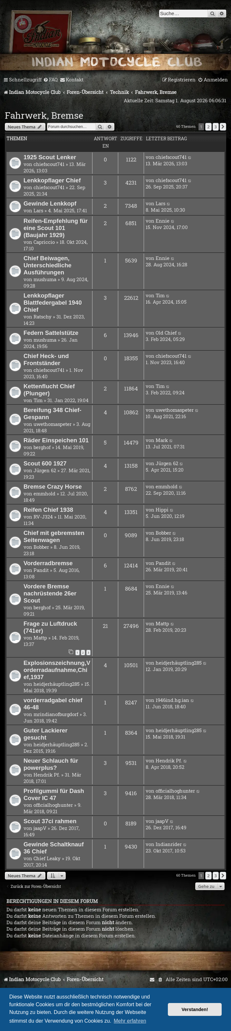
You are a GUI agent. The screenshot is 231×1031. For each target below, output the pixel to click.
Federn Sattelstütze (51, 332)
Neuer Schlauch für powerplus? (51, 764)
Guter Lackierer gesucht (46, 734)
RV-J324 (43, 516)
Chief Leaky (47, 858)
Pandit (41, 570)
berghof (42, 447)
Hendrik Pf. (47, 774)
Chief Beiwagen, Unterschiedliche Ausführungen (48, 265)
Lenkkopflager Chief (52, 180)
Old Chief (166, 332)
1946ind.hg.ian (172, 700)
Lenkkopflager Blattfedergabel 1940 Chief (53, 302)
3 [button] (216, 127)
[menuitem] (50, 79)
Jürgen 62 (45, 470)
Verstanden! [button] (195, 1009)
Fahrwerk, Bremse (44, 115)
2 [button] (208, 127)
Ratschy (43, 316)
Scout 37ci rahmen (50, 821)
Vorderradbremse (48, 563)
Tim (160, 295)
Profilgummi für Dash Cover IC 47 (54, 794)
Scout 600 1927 (45, 463)
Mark (162, 440)
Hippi (162, 509)
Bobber (41, 547)
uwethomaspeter (53, 424)
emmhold (44, 493)
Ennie (162, 220)
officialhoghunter (53, 805)
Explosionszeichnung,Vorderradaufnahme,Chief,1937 (57, 669)
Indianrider (169, 844)
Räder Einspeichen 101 (56, 440)
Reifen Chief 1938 (48, 509)
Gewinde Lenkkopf (50, 203)
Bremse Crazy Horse (53, 486)
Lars (38, 210)
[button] (223, 127)
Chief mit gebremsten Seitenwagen (54, 536)
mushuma (45, 279)
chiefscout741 (49, 164)
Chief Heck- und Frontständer (46, 359)
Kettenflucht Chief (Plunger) (49, 390)
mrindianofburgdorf (56, 714)
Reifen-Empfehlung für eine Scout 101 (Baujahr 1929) (56, 227)
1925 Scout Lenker (50, 157)
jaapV (40, 828)
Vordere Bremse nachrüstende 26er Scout (50, 593)
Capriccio (44, 242)
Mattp (40, 637)
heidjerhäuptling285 (57, 684)
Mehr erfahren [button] (130, 1021)
